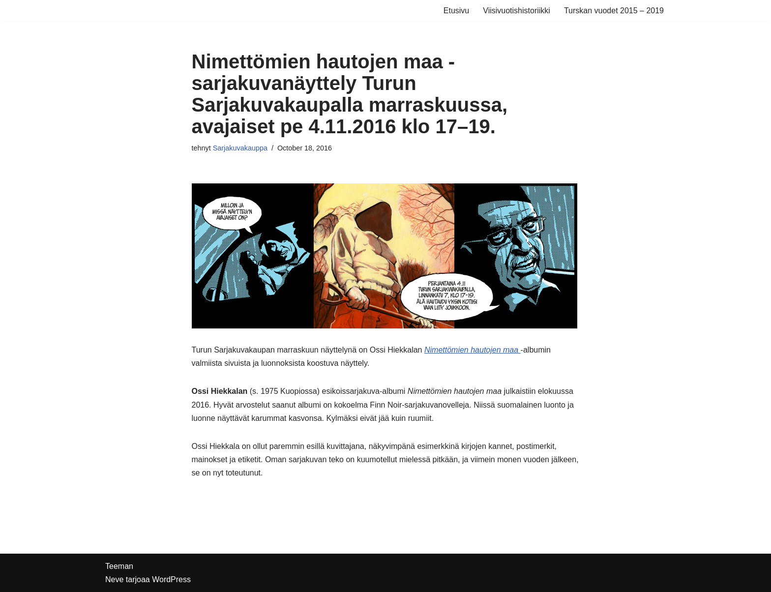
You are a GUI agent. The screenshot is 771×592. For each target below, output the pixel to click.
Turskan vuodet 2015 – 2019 (614, 10)
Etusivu (456, 10)
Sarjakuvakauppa (240, 148)
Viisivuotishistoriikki (516, 10)
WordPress (171, 579)
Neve (114, 579)
